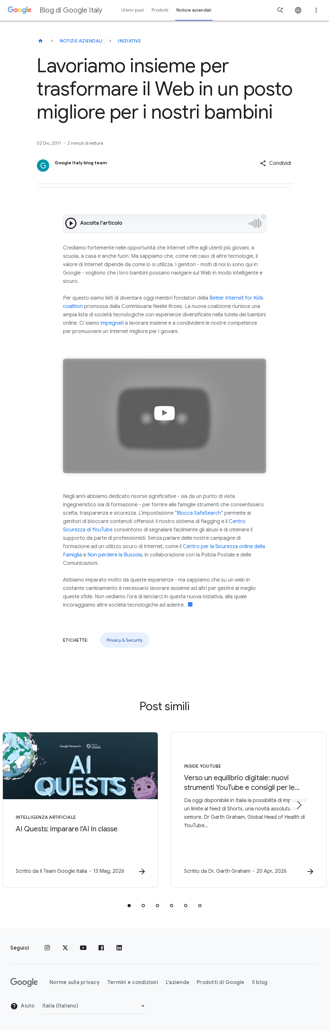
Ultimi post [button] (132, 10)
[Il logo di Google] (24, 982)
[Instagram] (47, 948)
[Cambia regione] (94, 1006)
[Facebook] (101, 948)
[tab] (129, 906)
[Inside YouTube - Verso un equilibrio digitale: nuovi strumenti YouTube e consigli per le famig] (248, 809)
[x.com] (65, 948)
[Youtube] (83, 948)
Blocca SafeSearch (199, 513)
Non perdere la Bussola (114, 555)
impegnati (112, 323)
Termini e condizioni (132, 982)
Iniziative (129, 41)
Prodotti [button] (160, 10)
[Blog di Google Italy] (40, 41)
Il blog (260, 982)
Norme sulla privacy (74, 982)
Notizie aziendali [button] (193, 10)
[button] (275, 163)
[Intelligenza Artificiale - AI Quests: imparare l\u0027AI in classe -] (80, 809)
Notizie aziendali (81, 41)
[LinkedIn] (119, 948)
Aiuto (22, 1006)
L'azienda (177, 982)
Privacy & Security (125, 640)
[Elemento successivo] (299, 805)
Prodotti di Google (221, 982)
